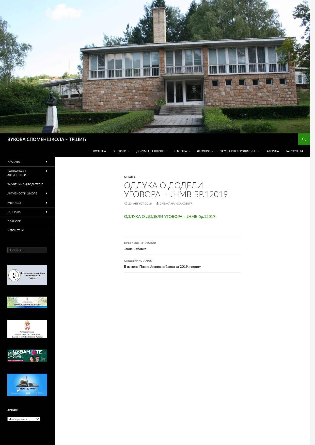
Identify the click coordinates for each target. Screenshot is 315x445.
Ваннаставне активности (17, 173)
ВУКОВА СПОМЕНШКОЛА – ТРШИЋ (46, 139)
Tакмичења (294, 151)
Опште (129, 176)
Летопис (203, 151)
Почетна (99, 151)
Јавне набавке (182, 245)
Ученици (14, 202)
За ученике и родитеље (238, 151)
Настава (180, 151)
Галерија (272, 151)
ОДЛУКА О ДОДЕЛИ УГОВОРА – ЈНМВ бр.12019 (169, 216)
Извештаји (15, 230)
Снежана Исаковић (175, 203)
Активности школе (22, 193)
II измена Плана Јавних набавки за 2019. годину (182, 263)
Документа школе (150, 151)
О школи (119, 151)
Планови (14, 221)
